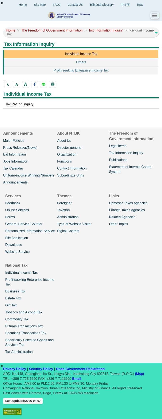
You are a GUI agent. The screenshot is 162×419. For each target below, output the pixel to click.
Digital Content (68, 231)
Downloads (13, 245)
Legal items (117, 146)
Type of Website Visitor (74, 224)
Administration (67, 217)
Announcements (15, 182)
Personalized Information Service (30, 231)
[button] (154, 15)
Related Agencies (122, 217)
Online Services (17, 210)
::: (2, 2)
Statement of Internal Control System (130, 169)
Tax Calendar (13, 168)
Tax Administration (19, 352)
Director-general (69, 147)
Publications (118, 160)
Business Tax (15, 291)
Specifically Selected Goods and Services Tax (29, 342)
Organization (66, 154)
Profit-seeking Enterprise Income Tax (81, 70)
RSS (140, 4)
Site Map (40, 4)
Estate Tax (13, 298)
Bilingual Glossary (102, 4)
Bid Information (14, 154)
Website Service (17, 252)
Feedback (12, 203)
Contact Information (72, 168)
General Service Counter (23, 224)
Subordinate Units (70, 175)
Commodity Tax (16, 319)
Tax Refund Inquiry (19, 104)
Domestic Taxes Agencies (128, 203)
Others (81, 62)
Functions (64, 161)
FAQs (56, 4)
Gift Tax (11, 305)
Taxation (63, 210)
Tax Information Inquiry (126, 153)
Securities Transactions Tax (25, 333)
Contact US (75, 4)
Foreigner (64, 203)
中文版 (125, 4)
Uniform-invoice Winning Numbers (28, 175)
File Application (16, 238)
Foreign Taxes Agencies (127, 210)
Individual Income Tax (81, 54)
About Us (64, 140)
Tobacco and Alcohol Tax (23, 312)
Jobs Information (15, 161)
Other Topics (118, 224)
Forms (10, 217)
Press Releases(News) (20, 147)
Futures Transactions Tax (24, 326)
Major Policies (13, 140)
